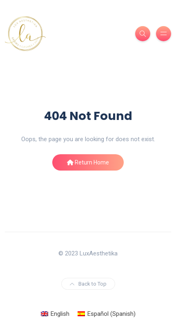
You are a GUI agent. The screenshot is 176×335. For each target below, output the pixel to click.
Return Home (88, 162)
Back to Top (88, 284)
